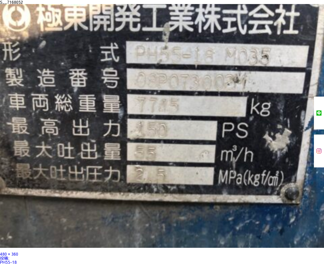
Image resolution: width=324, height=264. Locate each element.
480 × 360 (9, 254)
